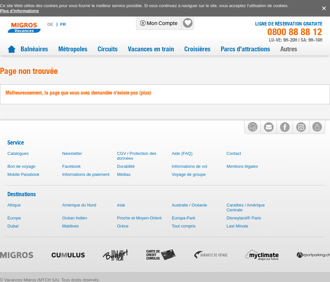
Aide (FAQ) (182, 153)
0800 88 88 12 (294, 31)
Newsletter (72, 153)
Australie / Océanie (189, 205)
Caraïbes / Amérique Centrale (246, 207)
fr (63, 24)
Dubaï (13, 226)
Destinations (21, 194)
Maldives (70, 226)
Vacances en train (151, 49)
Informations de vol (189, 166)
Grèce (122, 226)
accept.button (323, 8)
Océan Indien (74, 218)
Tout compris (184, 226)
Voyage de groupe (189, 174)
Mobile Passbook (23, 174)
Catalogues (18, 153)
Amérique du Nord (79, 205)
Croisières (197, 49)
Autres (288, 49)
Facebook (71, 166)
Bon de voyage (21, 166)
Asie (121, 205)
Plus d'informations (19, 10)
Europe (14, 218)
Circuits (108, 49)
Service (15, 142)
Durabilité (126, 166)
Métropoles (72, 49)
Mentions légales (242, 166)
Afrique (14, 205)
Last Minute (237, 226)
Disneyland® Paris (244, 218)
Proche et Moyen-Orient (139, 218)
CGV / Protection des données (136, 156)
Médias (124, 174)
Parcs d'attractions (245, 49)
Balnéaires (34, 49)
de (50, 24)
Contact (234, 153)
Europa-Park (183, 218)
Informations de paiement (86, 174)
